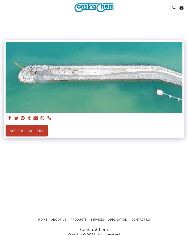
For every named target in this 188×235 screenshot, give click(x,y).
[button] (5, 7)
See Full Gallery (26, 130)
